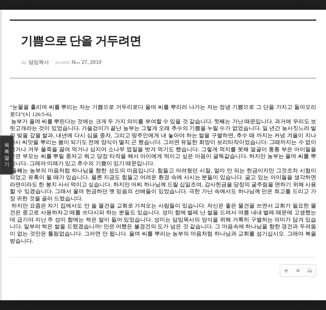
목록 (6, 155)
